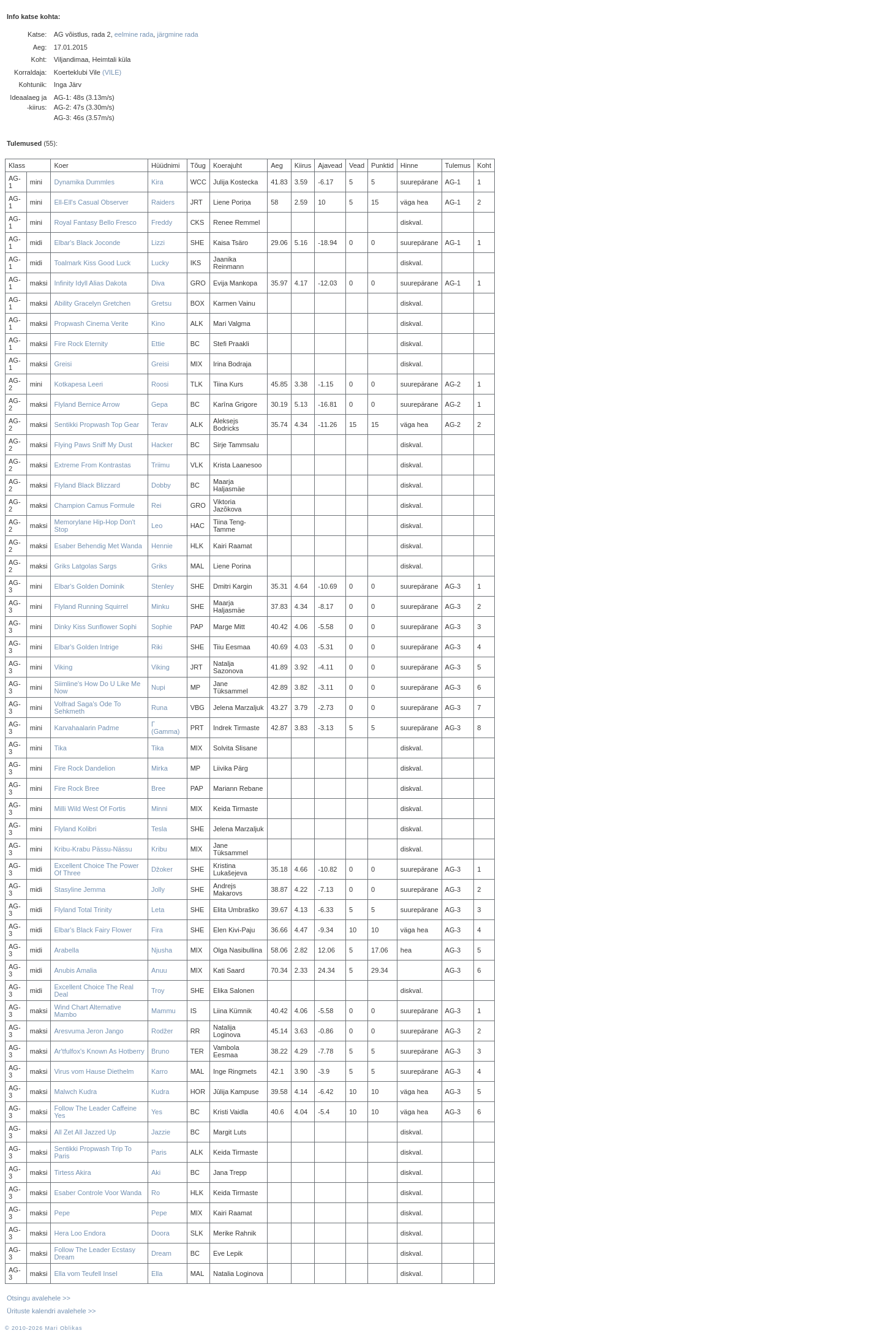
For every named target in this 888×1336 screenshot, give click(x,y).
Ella (156, 1273)
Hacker (162, 444)
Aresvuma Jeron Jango (88, 1031)
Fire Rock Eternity (80, 343)
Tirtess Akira (72, 1172)
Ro (155, 1192)
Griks (159, 566)
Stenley (162, 586)
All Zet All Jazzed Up (85, 1132)
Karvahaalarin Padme (86, 727)
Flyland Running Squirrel (90, 606)
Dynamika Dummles (84, 182)
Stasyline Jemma (79, 889)
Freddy (161, 222)
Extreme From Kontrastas (92, 465)
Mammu (163, 1010)
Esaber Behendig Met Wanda (97, 545)
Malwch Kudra (75, 1091)
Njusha (161, 950)
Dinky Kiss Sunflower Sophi (95, 626)
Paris (159, 1152)
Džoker (162, 869)
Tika (60, 748)
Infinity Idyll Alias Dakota (90, 283)
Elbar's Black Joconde (87, 242)
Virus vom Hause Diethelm (94, 1071)
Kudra (160, 1091)
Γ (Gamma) (165, 727)
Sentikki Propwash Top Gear (96, 424)
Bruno (160, 1051)
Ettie (158, 343)
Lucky (160, 262)
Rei (156, 505)
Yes (156, 1111)
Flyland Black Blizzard (87, 485)
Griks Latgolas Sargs (85, 566)
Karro (159, 1071)
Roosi (159, 384)
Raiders (163, 202)
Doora (160, 1233)
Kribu (159, 849)
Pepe (62, 1213)
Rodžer (162, 1031)
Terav (159, 424)
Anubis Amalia (75, 970)
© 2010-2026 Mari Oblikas (43, 1328)
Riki (156, 647)
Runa (159, 707)
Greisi (63, 364)
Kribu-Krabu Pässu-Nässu (93, 849)
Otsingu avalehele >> (38, 1298)
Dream (161, 1253)
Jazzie (160, 1132)
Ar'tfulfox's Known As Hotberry (99, 1051)
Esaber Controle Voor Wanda (97, 1192)
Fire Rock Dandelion (84, 768)
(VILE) (111, 72)
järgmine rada (177, 34)
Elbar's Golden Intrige (86, 647)
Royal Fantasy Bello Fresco (95, 222)
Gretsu (161, 303)
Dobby (161, 485)
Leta (157, 909)
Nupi (158, 687)
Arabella (66, 950)
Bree (158, 788)
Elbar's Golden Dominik (89, 586)
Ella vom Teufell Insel (85, 1273)
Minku (160, 606)
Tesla (159, 828)
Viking (63, 667)
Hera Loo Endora (79, 1233)
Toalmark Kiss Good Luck (92, 262)
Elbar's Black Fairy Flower (93, 930)
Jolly (158, 889)
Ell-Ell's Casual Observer (91, 202)
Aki (155, 1172)
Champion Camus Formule (94, 505)
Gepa (159, 404)
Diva (158, 283)
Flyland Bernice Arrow (86, 404)
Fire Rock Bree (76, 788)
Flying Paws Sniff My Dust (93, 444)
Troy (158, 990)
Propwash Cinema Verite (91, 323)
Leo (156, 525)
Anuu (159, 970)
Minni (159, 808)
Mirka (159, 768)
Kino (158, 323)
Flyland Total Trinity (82, 909)
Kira (157, 182)
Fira (157, 930)
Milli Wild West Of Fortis (90, 808)
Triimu (160, 465)
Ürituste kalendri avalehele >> (51, 1311)
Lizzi (158, 242)
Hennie (162, 545)
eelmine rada (134, 34)
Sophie (161, 626)
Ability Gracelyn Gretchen (92, 303)
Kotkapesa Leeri (78, 384)
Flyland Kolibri (75, 828)
